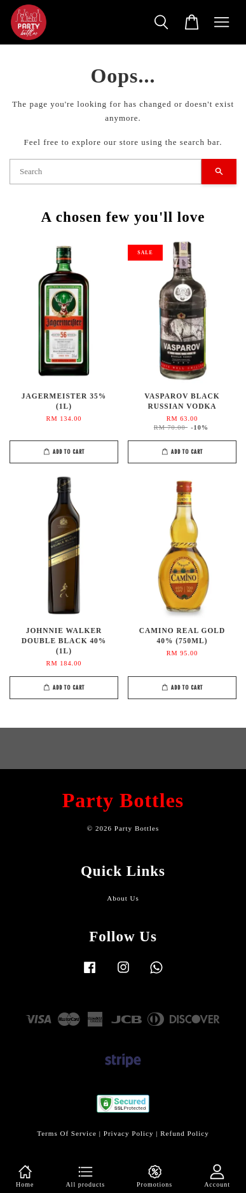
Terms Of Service (67, 1133)
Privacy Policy (129, 1133)
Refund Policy (184, 1133)
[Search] (106, 171)
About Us (123, 898)
